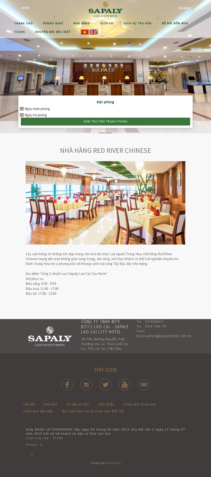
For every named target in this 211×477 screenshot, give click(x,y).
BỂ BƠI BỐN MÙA (175, 23)
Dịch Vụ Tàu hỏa (138, 23)
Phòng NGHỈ (53, 23)
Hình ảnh (50, 404)
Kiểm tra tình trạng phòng (105, 121)
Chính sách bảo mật (38, 411)
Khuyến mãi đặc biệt (53, 32)
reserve (184, 8)
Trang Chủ (23, 23)
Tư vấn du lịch (78, 404)
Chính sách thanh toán (140, 404)
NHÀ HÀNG (81, 23)
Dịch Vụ (106, 23)
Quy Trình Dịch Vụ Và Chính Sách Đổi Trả (93, 411)
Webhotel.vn (113, 463)
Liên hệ (28, 404)
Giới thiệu (106, 404)
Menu (26, 8)
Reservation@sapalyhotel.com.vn (164, 336)
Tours (19, 32)
